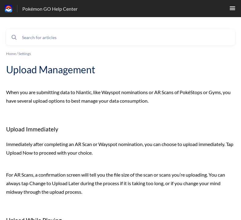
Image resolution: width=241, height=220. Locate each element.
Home (11, 53)
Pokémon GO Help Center (50, 9)
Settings (24, 53)
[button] (232, 10)
